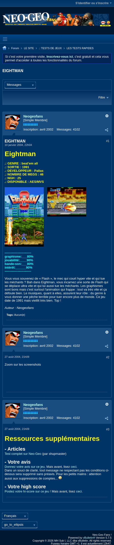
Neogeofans (33, 116)
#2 (107, 357)
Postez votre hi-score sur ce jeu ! (28, 491)
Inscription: (31, 129)
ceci (73, 467)
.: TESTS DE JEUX (50, 48)
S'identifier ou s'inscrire (93, 3)
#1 (107, 141)
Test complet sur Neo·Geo (23, 454)
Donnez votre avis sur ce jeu (25, 467)
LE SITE (29, 48)
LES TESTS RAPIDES (80, 48)
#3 (107, 429)
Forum (15, 48)
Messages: (64, 129)
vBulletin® (89, 537)
